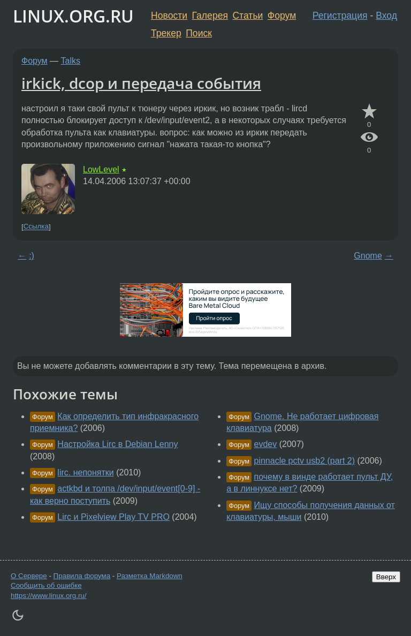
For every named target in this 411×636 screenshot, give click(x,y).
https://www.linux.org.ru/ (48, 596)
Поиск (199, 33)
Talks (70, 60)
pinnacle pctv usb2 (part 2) (304, 460)
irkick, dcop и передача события (141, 83)
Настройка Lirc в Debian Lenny (117, 444)
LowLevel (101, 169)
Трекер (166, 33)
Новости (169, 15)
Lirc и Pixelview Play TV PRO (113, 516)
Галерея (210, 15)
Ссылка (36, 227)
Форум (282, 15)
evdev (265, 444)
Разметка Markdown (149, 576)
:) (31, 255)
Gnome (368, 255)
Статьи (247, 15)
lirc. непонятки (85, 472)
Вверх (386, 577)
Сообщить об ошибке (46, 585)
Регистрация (340, 15)
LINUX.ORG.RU (73, 15)
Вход (386, 15)
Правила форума (82, 576)
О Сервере (29, 576)
